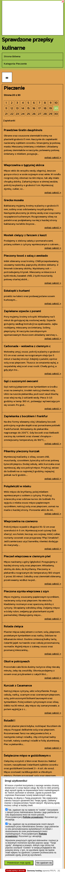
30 (56, 114)
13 (17, 108)
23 (17, 114)
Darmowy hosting (34, 871)
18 (45, 108)
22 (11, 114)
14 (22, 108)
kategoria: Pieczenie (15, 64)
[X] (59, 871)
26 (34, 114)
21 (6, 114)
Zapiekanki (9, 120)
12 (12, 108)
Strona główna (12, 56)
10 (56, 103)
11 (6, 108)
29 (50, 114)
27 (39, 114)
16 (34, 108)
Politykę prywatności (33, 817)
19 (50, 108)
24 (22, 114)
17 (39, 108)
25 (28, 114)
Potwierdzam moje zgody (19, 863)
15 (28, 108)
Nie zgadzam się (44, 863)
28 (45, 114)
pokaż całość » (53, 157)
